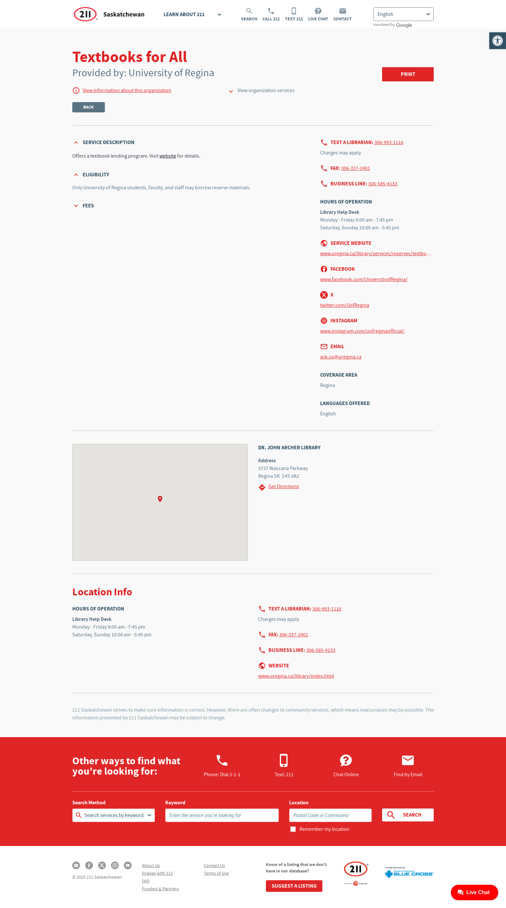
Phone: (222, 765)
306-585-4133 (382, 184)
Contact (342, 14)
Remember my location (324, 829)
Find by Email (408, 765)
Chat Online (346, 765)
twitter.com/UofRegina (344, 305)
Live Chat (318, 14)
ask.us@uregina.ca (340, 357)
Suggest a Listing (294, 885)
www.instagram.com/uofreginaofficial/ (362, 331)
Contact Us (214, 865)
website (167, 156)
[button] (497, 40)
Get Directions (278, 487)
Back (88, 107)
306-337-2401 (355, 168)
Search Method (89, 802)
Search (249, 14)
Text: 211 (284, 765)
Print (408, 74)
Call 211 (271, 14)
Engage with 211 (157, 873)
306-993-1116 (388, 142)
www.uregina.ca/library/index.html (296, 676)
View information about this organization (127, 90)
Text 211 (294, 14)
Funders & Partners (160, 889)
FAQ (145, 881)
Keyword (175, 802)
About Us (151, 865)
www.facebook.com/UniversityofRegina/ (364, 279)
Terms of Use (216, 873)
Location (299, 802)
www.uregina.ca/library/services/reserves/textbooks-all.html (377, 253)
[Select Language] (403, 14)
